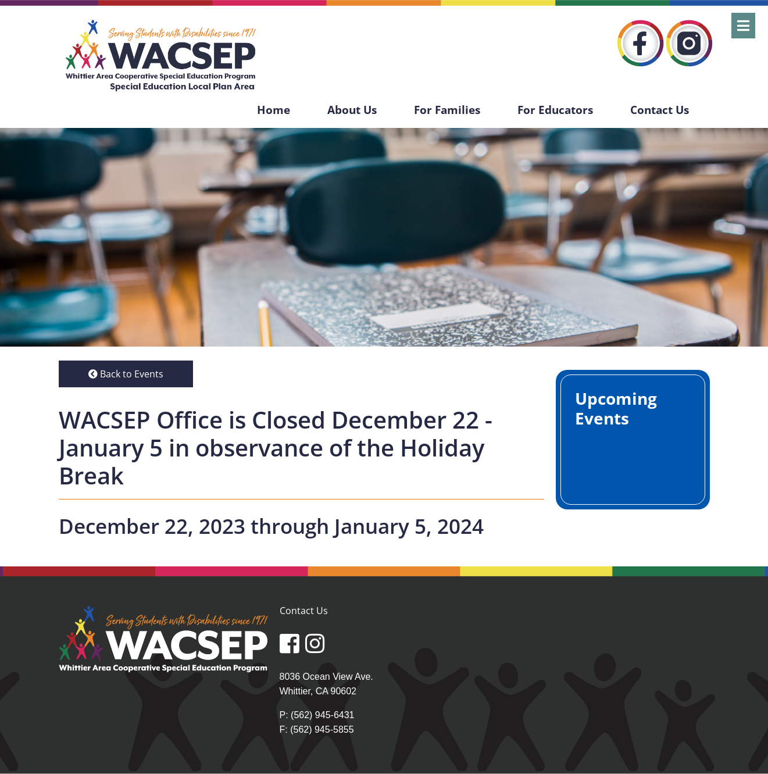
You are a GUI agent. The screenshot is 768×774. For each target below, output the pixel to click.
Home (273, 109)
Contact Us (659, 109)
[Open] (743, 26)
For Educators (555, 109)
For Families (447, 109)
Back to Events (125, 374)
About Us (352, 109)
